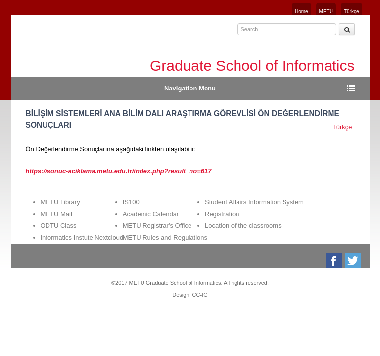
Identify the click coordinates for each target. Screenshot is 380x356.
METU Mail (56, 214)
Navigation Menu (190, 88)
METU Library (60, 202)
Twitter (353, 260)
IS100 (131, 202)
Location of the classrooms (243, 225)
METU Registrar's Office (157, 225)
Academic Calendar (151, 214)
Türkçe (351, 11)
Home (301, 11)
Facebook (334, 260)
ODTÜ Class (59, 225)
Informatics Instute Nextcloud (82, 237)
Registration (222, 214)
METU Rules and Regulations (165, 237)
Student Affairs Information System (254, 202)
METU (326, 11)
